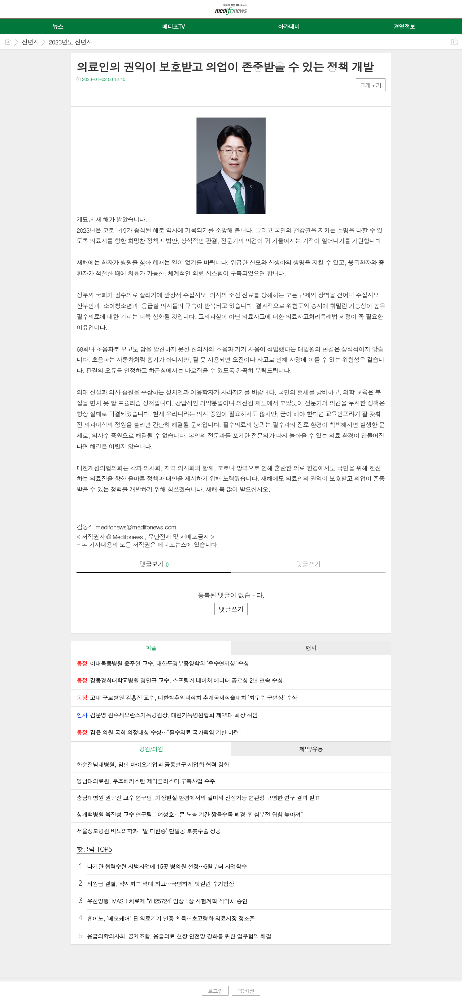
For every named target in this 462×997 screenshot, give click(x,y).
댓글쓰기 (308, 563)
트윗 (97, 93)
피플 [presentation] (150, 648)
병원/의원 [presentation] (151, 749)
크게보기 (371, 85)
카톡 (111, 93)
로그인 (215, 990)
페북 (83, 93)
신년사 (30, 42)
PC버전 (245, 990)
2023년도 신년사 (70, 42)
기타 (126, 93)
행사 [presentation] (310, 648)
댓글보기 (153, 563)
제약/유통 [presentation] (311, 749)
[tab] (151, 648)
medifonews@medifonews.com (136, 527)
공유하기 (454, 42)
